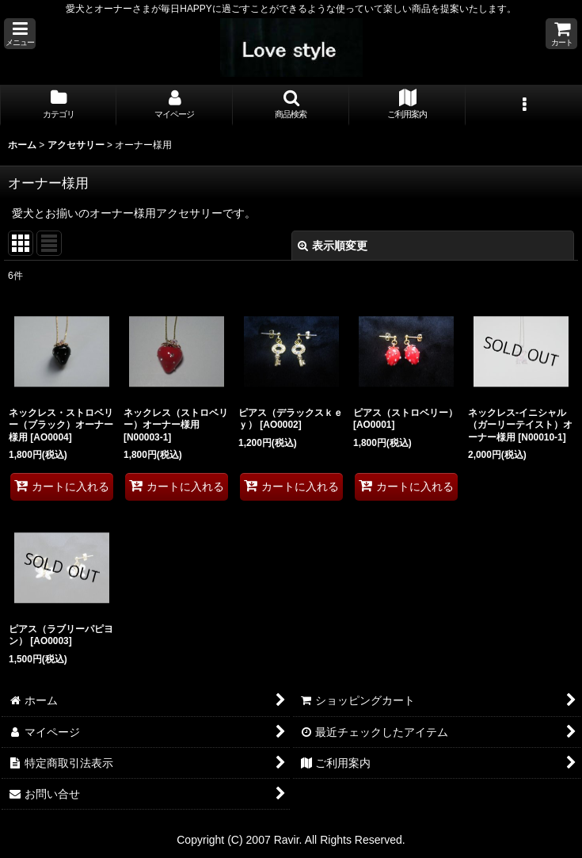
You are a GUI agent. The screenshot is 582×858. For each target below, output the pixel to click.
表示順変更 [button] (332, 245)
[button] (20, 33)
